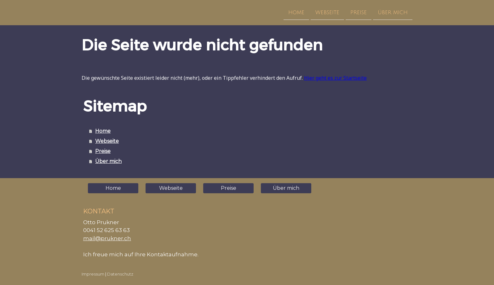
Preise (358, 12)
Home (296, 12)
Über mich (393, 12)
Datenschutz (120, 274)
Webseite (327, 12)
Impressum (93, 274)
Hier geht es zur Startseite (335, 77)
